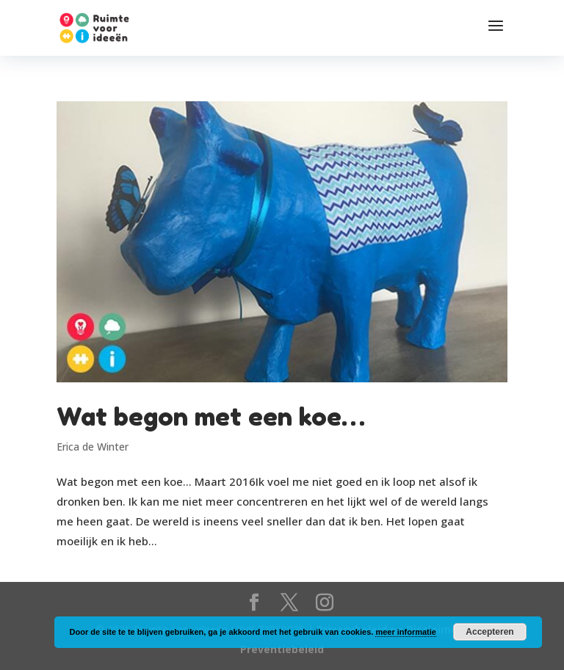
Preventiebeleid (282, 649)
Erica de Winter (93, 447)
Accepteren (489, 632)
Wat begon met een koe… (211, 416)
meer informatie (405, 631)
